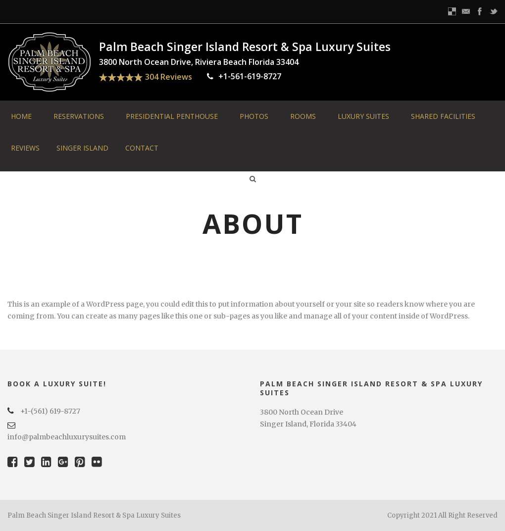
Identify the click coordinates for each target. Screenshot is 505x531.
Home (21, 116)
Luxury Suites (363, 116)
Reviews (25, 148)
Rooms (303, 116)
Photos (254, 116)
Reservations (78, 116)
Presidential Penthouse (172, 116)
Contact (141, 148)
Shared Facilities (443, 116)
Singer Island (82, 148)
